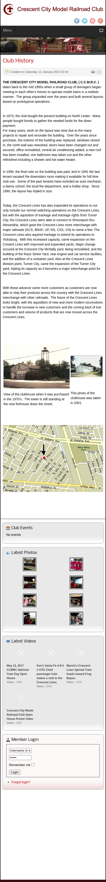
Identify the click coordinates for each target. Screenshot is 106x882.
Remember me (20, 765)
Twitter (84, 21)
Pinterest (92, 21)
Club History (18, 61)
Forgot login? (20, 782)
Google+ (100, 21)
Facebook (77, 21)
